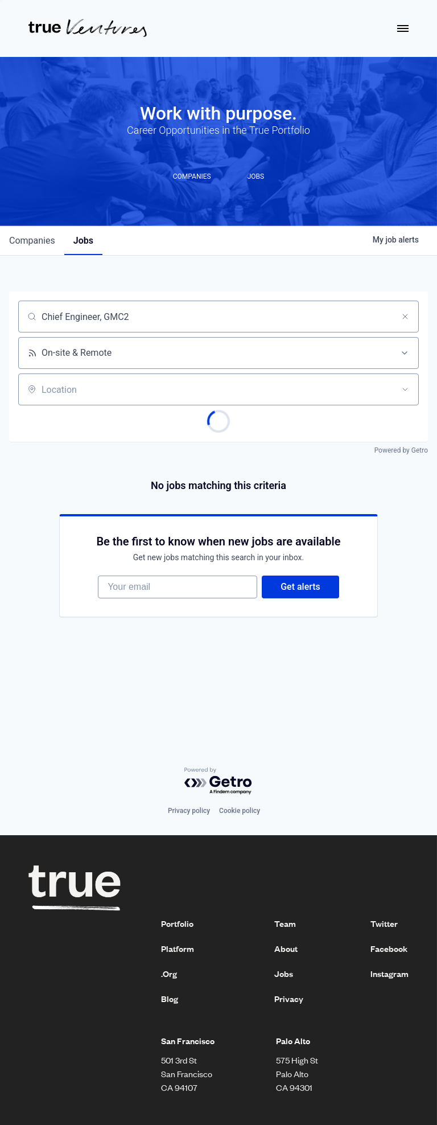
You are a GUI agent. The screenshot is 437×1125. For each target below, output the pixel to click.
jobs (83, 240)
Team (285, 923)
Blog (169, 998)
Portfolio (177, 923)
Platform (177, 948)
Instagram (389, 973)
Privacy (288, 998)
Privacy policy (189, 811)
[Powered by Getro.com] (218, 781)
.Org (169, 973)
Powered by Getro (401, 450)
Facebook (388, 948)
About (286, 948)
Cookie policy (239, 811)
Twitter (384, 923)
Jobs (283, 973)
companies (32, 240)
